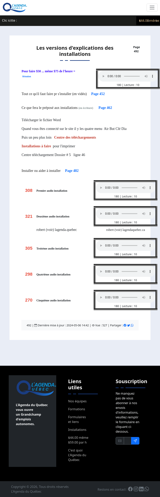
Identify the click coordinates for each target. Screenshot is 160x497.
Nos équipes (77, 401)
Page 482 (71, 171)
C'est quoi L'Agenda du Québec (77, 455)
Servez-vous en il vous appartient (46, 20)
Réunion (26, 76)
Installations (77, 429)
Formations (76, 409)
